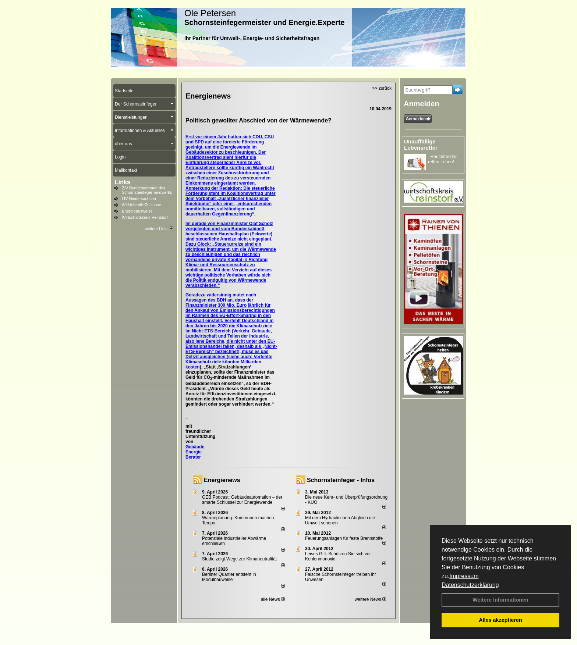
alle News (273, 599)
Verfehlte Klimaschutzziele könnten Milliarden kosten (228, 362)
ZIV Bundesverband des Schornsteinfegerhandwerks (147, 190)
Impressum (463, 576)
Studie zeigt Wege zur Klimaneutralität (239, 559)
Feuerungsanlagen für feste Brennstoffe (344, 538)
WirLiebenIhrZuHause (141, 205)
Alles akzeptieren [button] (500, 620)
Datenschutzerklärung (470, 585)
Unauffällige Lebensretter (421, 144)
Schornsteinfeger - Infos (341, 480)
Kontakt (205, 627)
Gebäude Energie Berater (194, 452)
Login (187, 627)
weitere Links (159, 229)
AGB (318, 627)
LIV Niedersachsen (139, 198)
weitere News (370, 599)
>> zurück (382, 88)
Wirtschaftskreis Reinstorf (145, 217)
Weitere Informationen (500, 600)
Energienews (222, 480)
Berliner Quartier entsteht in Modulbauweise (229, 577)
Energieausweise (137, 211)
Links (122, 182)
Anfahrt (301, 627)
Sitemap (337, 627)
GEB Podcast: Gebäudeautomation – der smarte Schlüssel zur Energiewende (242, 500)
